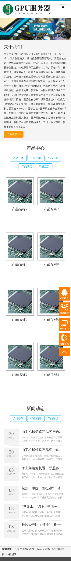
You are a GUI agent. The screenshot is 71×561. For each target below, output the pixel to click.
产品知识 (53, 418)
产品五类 (44, 166)
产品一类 (18, 158)
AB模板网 (11, 554)
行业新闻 (35, 418)
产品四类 (27, 166)
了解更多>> (13, 134)
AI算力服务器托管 (25, 549)
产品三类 (53, 158)
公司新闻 (18, 418)
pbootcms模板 (43, 549)
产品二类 (35, 158)
